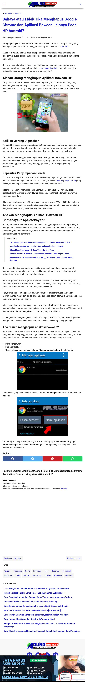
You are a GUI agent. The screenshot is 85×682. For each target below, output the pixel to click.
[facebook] (13, 458)
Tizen (18, 575)
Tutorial (26, 575)
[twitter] (33, 458)
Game (27, 571)
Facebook (18, 571)
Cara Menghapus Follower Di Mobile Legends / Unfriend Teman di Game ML (40, 242)
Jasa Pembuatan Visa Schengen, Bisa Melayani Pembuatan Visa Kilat (36, 615)
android (64, 46)
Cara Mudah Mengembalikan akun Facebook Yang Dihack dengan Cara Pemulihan (42, 631)
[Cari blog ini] (80, 4)
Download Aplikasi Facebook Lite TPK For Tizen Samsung (30, 601)
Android (7, 571)
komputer (58, 575)
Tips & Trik (8, 575)
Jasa (46, 571)
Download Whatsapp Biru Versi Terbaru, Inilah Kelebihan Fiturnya (36, 246)
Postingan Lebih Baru (12, 558)
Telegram (55, 571)
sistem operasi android (47, 68)
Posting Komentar (45, 37)
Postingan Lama (74, 558)
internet (48, 575)
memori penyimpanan (66, 180)
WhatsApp (37, 575)
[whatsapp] (72, 458)
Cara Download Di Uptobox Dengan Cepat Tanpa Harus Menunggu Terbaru (38, 597)
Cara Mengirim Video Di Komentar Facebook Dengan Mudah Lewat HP (36, 588)
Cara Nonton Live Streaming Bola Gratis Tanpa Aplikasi (29, 619)
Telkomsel (67, 571)
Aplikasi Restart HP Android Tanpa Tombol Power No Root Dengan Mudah (39, 254)
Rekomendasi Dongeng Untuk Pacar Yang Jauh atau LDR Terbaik (34, 593)
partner (64, 489)
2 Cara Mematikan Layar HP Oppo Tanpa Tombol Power (32, 250)
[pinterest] (53, 458)
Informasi (37, 571)
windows (69, 575)
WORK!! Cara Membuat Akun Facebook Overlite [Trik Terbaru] (32, 610)
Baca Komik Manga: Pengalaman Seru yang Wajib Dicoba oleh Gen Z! (36, 606)
